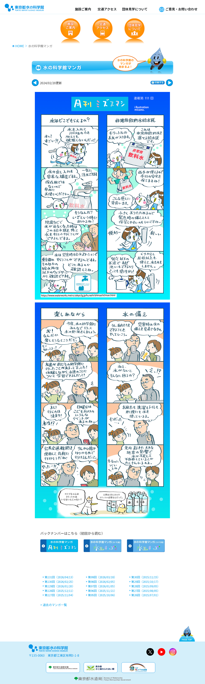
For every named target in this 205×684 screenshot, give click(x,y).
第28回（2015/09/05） (145, 586)
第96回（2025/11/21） (102, 590)
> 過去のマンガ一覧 (53, 604)
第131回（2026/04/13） (60, 577)
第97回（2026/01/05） (102, 586)
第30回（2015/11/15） (145, 577)
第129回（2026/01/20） (60, 586)
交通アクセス (107, 9)
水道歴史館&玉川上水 (63, 667)
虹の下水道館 (138, 667)
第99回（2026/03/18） (102, 577)
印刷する (158, 82)
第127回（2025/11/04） (60, 595)
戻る (169, 82)
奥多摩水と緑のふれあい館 (101, 667)
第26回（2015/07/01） (145, 595)
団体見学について (135, 9)
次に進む (35, 82)
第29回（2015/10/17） (145, 581)
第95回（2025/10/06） (102, 595)
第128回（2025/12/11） (60, 590)
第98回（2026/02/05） (102, 581)
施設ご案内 (83, 9)
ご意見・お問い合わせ (181, 9)
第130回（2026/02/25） (60, 581)
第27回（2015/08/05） (145, 590)
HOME (19, 45)
